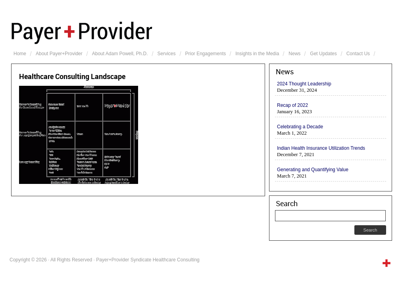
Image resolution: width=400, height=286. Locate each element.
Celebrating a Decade (300, 126)
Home (19, 53)
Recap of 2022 (292, 105)
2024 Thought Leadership (304, 84)
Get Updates (323, 53)
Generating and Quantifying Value (312, 169)
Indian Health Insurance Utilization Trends (321, 148)
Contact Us (358, 53)
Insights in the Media (257, 53)
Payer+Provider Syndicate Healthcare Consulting (201, 32)
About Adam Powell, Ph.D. (120, 53)
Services (167, 53)
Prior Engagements (205, 53)
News (294, 53)
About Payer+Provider (59, 53)
